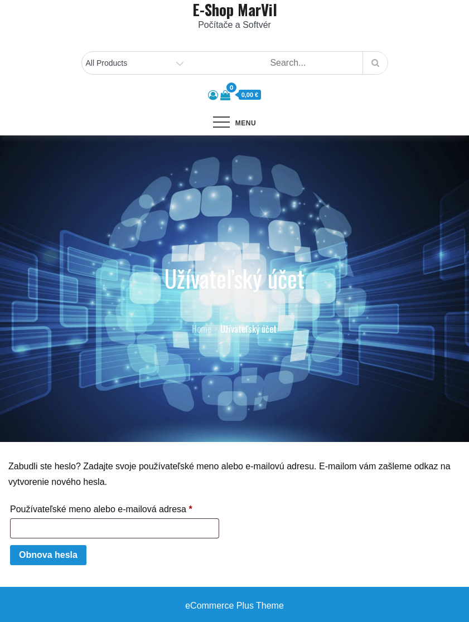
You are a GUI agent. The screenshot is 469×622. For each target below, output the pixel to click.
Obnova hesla (48, 555)
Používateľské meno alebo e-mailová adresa (114, 507)
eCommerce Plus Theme (234, 605)
